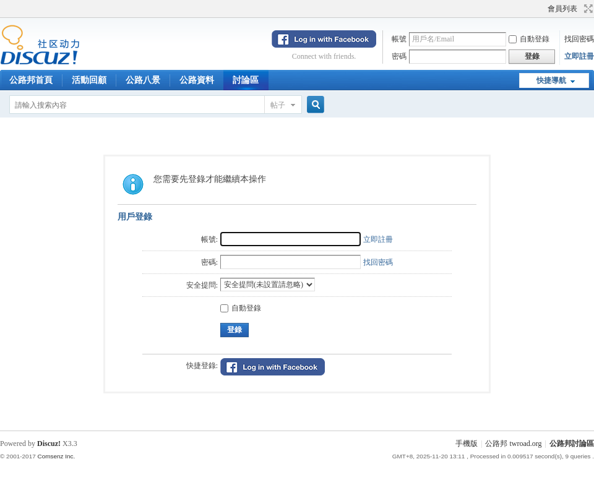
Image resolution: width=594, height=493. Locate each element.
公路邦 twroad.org (513, 443)
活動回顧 (89, 80)
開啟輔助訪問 (542, 8)
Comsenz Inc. (56, 456)
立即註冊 (579, 56)
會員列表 (562, 8)
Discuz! (49, 443)
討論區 (246, 80)
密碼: (209, 262)
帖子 (277, 105)
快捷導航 (551, 80)
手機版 (466, 443)
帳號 (399, 39)
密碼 (399, 56)
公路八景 (143, 80)
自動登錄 (529, 39)
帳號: (209, 239)
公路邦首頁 (31, 80)
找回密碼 (579, 39)
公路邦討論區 (571, 443)
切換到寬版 (587, 8)
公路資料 (196, 80)
